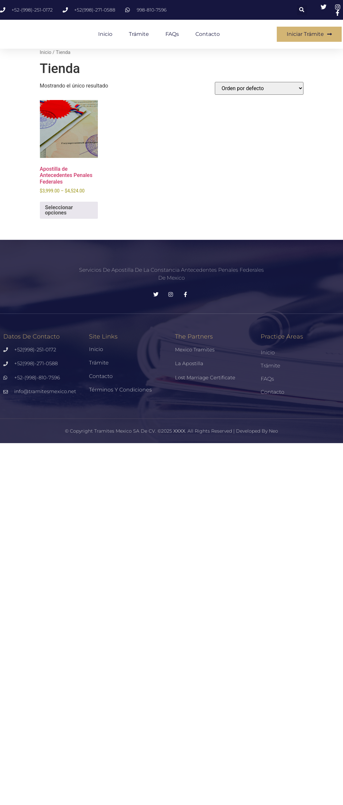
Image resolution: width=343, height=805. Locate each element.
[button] (302, 10)
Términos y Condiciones (120, 390)
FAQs (172, 34)
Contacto (207, 34)
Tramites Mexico (113, 431)
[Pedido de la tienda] (259, 88)
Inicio (105, 34)
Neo (273, 431)
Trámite (139, 34)
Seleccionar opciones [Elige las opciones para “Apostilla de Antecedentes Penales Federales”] (59, 210)
